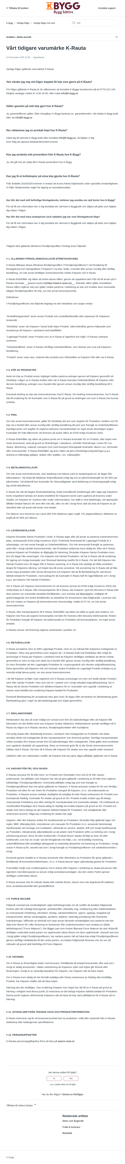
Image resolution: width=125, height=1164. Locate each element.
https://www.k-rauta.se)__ (60, 283)
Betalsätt (67, 1133)
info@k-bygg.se (69, 93)
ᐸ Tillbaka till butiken (17, 8)
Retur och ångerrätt (72, 1120)
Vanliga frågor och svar (44, 23)
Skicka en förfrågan (72, 1094)
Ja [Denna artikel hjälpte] (54, 1078)
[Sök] (94, 23)
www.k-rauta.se (66, 1041)
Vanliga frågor (23, 23)
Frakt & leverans (71, 1127)
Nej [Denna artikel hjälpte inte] (70, 1078)
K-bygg (9, 23)
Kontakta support (107, 8)
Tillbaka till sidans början (21, 1105)
